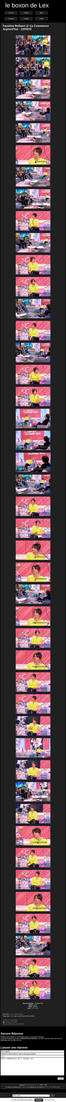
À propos (11, 18)
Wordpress (24, 1090)
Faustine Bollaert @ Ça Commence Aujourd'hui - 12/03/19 (26, 27)
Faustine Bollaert (18, 1014)
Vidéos (12, 1016)
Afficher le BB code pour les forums (14, 1024)
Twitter (41, 18)
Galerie (26, 13)
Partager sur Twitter (11, 1022)
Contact (26, 18)
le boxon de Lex (27, 5)
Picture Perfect (48, 1090)
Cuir (11, 1014)
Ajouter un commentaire (10, 1020)
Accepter (39, 1100)
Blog (41, 13)
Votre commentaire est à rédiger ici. (32, 1068)
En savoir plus (50, 1100)
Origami (57, 1090)
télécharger (35, 1008)
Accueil (11, 13)
